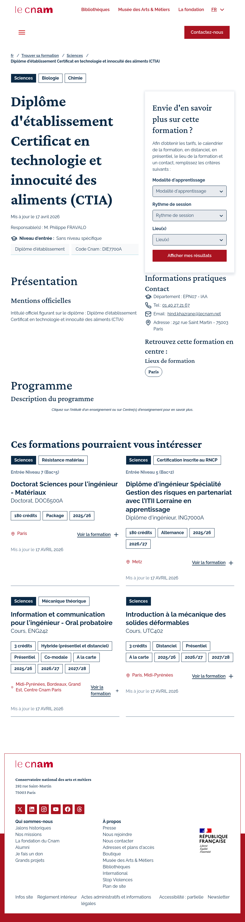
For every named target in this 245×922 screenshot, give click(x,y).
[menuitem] (95, 9)
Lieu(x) (160, 228)
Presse (109, 827)
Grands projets (29, 860)
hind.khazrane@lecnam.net (194, 313)
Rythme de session (172, 204)
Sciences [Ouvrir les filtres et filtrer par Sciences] (23, 78)
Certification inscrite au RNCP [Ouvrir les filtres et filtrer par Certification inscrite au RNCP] (187, 460)
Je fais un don (29, 853)
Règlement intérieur (57, 896)
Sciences (75, 55)
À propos (112, 821)
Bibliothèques (116, 866)
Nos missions (28, 834)
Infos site (24, 896)
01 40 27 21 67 (176, 305)
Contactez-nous (207, 32)
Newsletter (219, 896)
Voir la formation (94, 534)
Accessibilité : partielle (181, 896)
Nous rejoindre (117, 834)
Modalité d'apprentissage (179, 180)
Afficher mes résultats (190, 255)
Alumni (22, 847)
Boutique (112, 853)
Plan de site (114, 886)
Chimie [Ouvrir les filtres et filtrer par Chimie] (75, 78)
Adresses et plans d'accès (128, 847)
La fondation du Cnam (37, 840)
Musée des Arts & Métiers (128, 860)
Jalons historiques (33, 827)
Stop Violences (118, 879)
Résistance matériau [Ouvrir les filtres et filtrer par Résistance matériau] (63, 460)
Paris (154, 371)
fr (12, 55)
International (115, 873)
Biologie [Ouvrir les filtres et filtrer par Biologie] (50, 78)
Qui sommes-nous (34, 821)
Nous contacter (118, 840)
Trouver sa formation (40, 55)
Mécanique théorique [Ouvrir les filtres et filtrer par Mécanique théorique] (64, 600)
